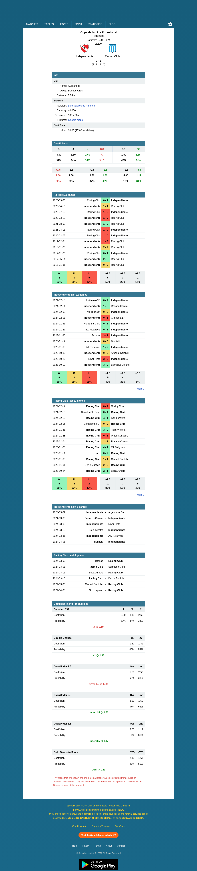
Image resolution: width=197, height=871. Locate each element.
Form (78, 24)
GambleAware (79, 826)
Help (74, 846)
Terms (98, 846)
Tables (49, 24)
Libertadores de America (81, 105)
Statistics (95, 24)
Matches (32, 24)
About (109, 846)
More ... (141, 388)
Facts (64, 24)
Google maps (75, 120)
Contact (121, 846)
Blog (112, 24)
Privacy (85, 846)
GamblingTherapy (101, 826)
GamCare (120, 826)
